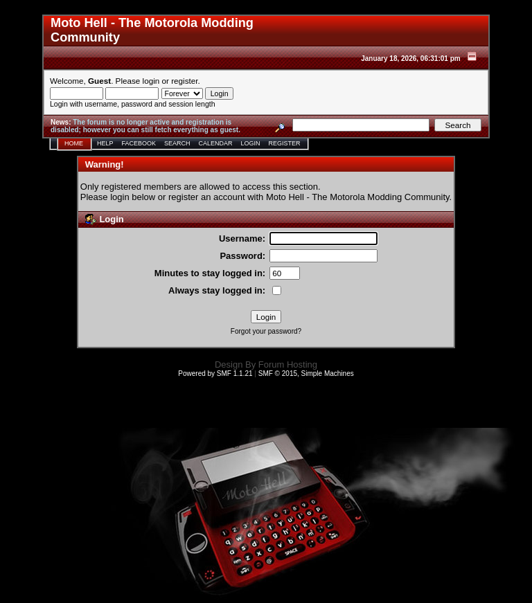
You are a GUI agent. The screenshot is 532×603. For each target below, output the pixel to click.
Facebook (139, 143)
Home (73, 143)
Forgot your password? (266, 331)
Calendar (216, 143)
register (184, 80)
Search (177, 143)
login (151, 80)
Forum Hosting (287, 364)
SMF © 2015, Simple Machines (306, 373)
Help (105, 143)
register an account (206, 197)
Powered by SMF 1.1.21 (215, 373)
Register (285, 143)
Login (250, 143)
